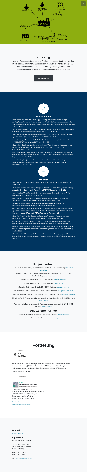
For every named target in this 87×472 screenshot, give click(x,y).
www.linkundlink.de (68, 294)
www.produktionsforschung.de (21, 404)
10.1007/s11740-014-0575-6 (48, 137)
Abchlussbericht (43, 78)
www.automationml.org (50, 318)
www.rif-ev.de (43, 300)
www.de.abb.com (63, 314)
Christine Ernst (16, 402)
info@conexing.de (17, 433)
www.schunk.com (49, 276)
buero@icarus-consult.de (23, 458)
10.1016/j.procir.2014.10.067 (21, 149)
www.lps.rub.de (47, 306)
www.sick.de (59, 283)
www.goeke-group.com (65, 291)
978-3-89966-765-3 (21, 126)
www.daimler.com (60, 279)
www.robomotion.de (62, 287)
